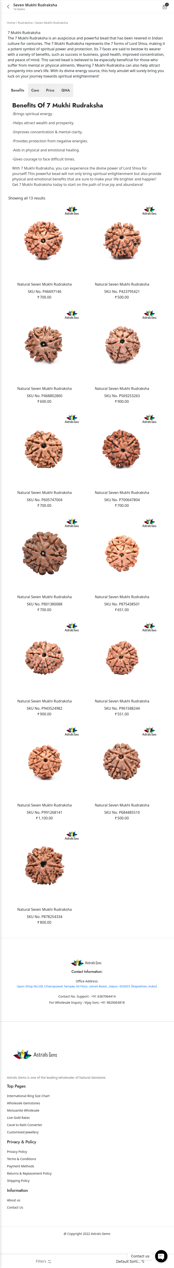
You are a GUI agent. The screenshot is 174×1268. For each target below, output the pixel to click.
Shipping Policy (18, 1206)
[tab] (18, 90)
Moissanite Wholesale (23, 1136)
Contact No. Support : (74, 1022)
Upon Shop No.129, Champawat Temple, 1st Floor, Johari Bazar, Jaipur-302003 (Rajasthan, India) (87, 1012)
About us (13, 1226)
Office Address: (87, 1007)
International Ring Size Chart (28, 1122)
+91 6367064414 (103, 1022)
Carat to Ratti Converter (24, 1151)
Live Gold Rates (18, 1143)
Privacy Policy (17, 1177)
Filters (44, 1261)
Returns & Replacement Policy (29, 1199)
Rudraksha (25, 23)
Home (11, 23)
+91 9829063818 (112, 1028)
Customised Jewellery (23, 1158)
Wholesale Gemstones (23, 1129)
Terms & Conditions (21, 1185)
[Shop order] (127, 1261)
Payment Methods (20, 1192)
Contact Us (15, 1233)
